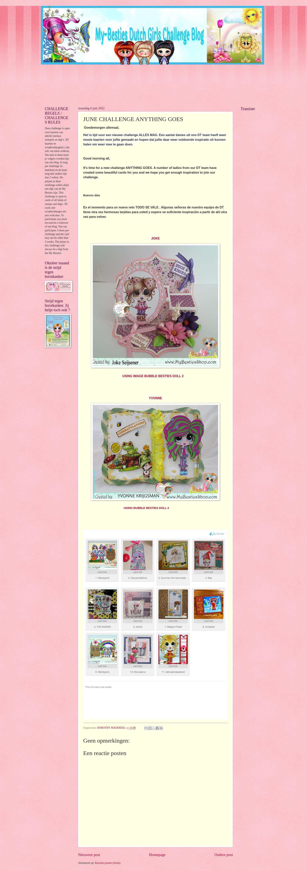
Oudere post (223, 855)
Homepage (157, 855)
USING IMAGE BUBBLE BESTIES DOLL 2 (153, 376)
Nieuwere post (89, 855)
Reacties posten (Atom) (107, 862)
